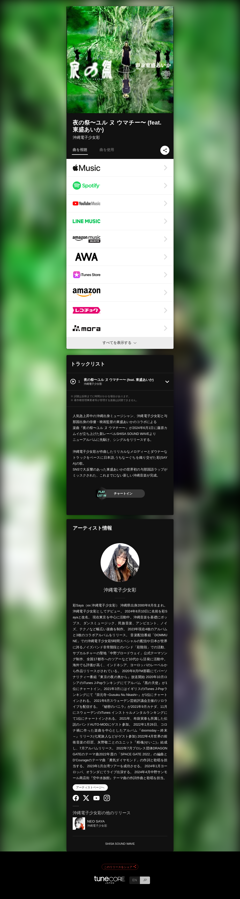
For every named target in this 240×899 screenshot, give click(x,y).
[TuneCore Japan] (109, 882)
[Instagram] (107, 800)
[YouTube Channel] (96, 799)
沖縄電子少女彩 (86, 137)
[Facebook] (76, 800)
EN (134, 880)
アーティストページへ (90, 787)
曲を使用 (107, 150)
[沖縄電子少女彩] (120, 562)
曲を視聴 (80, 150)
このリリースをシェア (120, 867)
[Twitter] (86, 800)
